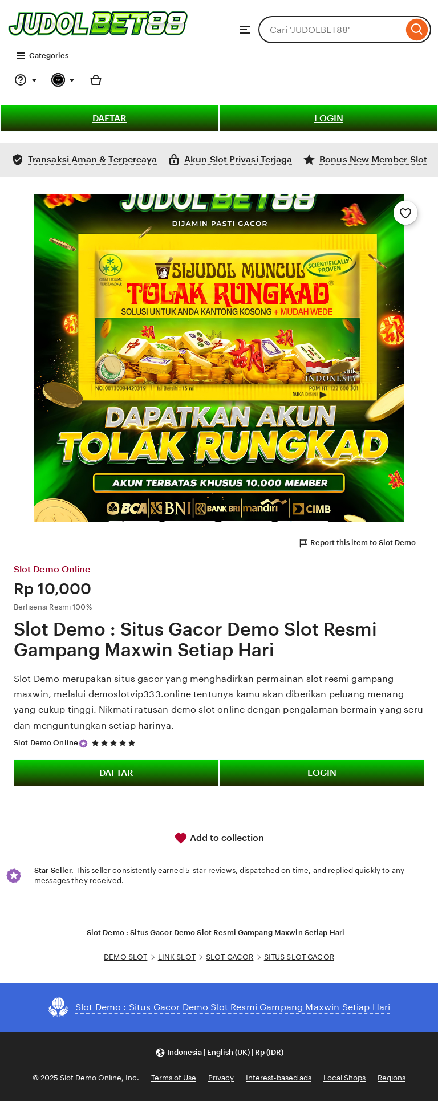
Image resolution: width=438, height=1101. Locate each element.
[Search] (417, 29)
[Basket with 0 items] (96, 80)
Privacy (221, 1078)
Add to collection (219, 838)
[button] (219, 1052)
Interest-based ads (278, 1078)
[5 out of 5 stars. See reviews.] (115, 742)
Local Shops (344, 1078)
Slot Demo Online (46, 742)
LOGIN (328, 118)
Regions (391, 1078)
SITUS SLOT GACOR (299, 957)
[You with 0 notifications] (63, 80)
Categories (41, 56)
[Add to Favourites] (405, 213)
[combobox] (330, 29)
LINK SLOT (177, 957)
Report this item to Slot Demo (357, 543)
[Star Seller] (83, 743)
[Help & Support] (25, 80)
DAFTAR (109, 118)
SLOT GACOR (229, 957)
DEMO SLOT (125, 957)
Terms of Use (173, 1078)
